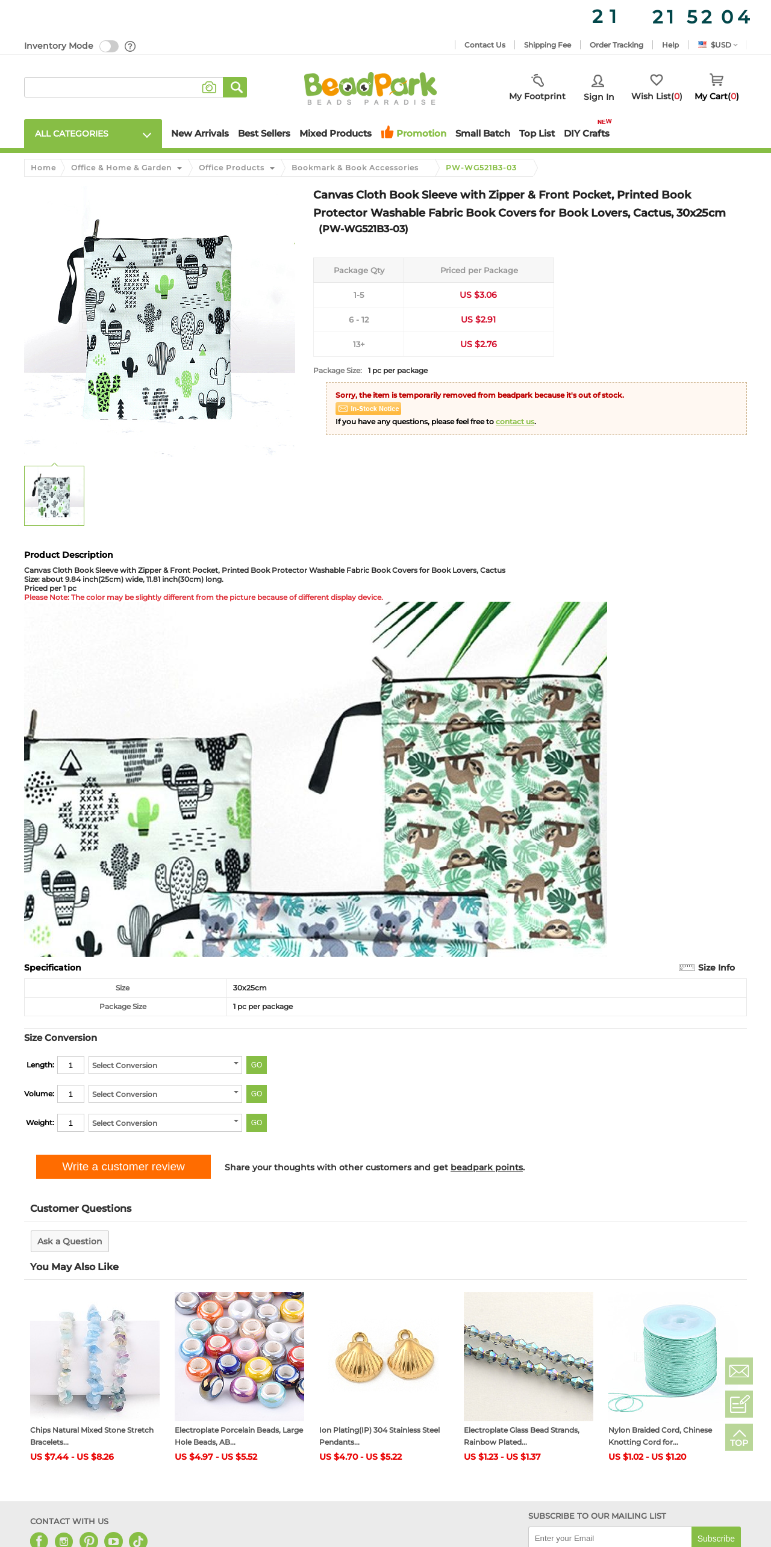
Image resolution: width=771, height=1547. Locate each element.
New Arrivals (200, 133)
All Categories (71, 133)
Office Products (231, 167)
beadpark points (487, 1167)
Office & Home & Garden (121, 167)
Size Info (716, 967)
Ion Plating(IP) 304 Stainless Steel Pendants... (379, 1436)
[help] (131, 46)
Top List (537, 133)
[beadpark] (370, 87)
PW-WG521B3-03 (481, 167)
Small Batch (482, 133)
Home (43, 167)
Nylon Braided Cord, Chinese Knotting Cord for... (660, 1436)
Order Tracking (616, 44)
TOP (739, 1442)
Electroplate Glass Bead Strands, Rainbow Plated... (521, 1436)
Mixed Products (335, 133)
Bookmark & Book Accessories (355, 167)
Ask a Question (69, 1241)
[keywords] (123, 87)
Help (670, 44)
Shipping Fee (547, 44)
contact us (515, 421)
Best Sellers (264, 133)
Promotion (421, 133)
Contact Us (484, 44)
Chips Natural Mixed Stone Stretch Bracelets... (92, 1436)
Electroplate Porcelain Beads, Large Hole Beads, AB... (239, 1436)
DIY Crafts (587, 133)
